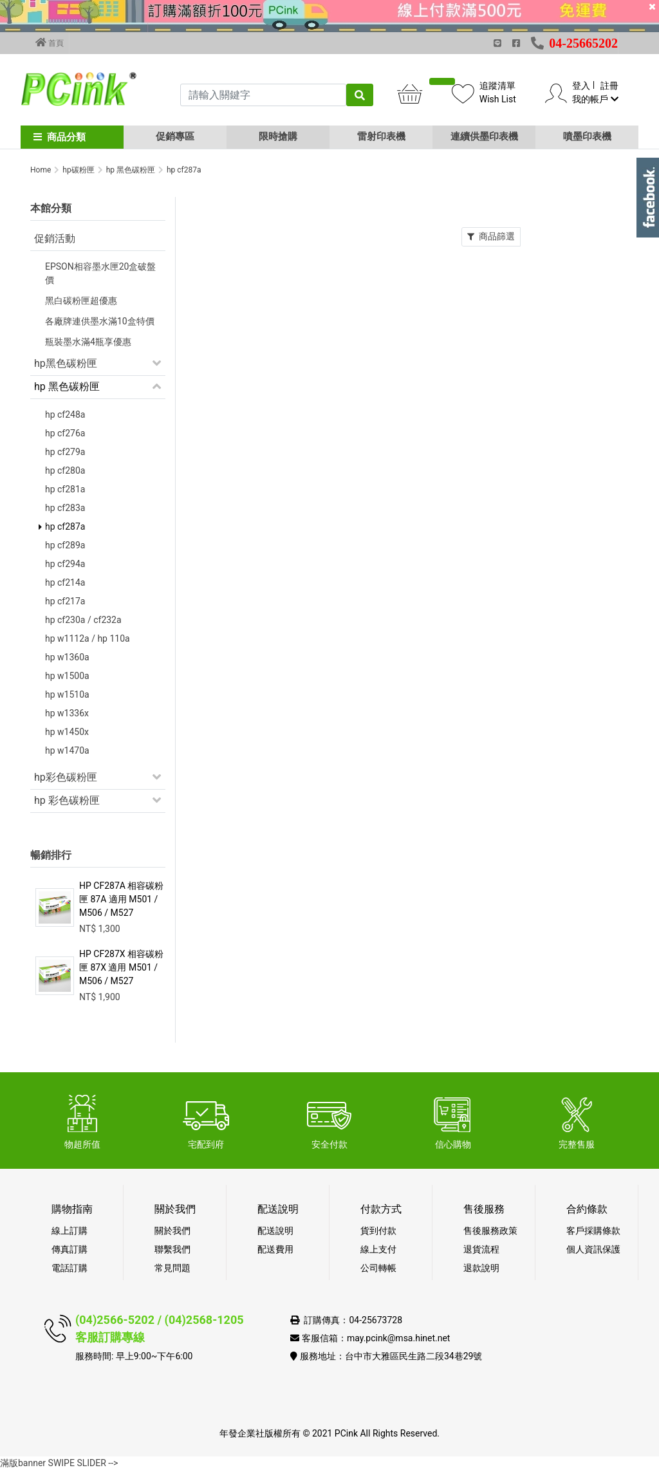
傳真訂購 (69, 1249)
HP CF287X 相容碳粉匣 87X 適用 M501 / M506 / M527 (121, 967)
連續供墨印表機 (484, 136)
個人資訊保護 (593, 1249)
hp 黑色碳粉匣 (67, 386)
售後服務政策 (490, 1230)
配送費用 (275, 1249)
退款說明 (481, 1268)
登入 (581, 85)
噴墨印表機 (587, 136)
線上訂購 (69, 1230)
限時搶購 (278, 136)
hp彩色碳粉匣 (65, 777)
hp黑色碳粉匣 (65, 363)
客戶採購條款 (593, 1230)
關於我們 (172, 1230)
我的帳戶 (595, 99)
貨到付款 (378, 1230)
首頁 (49, 42)
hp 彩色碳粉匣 (67, 800)
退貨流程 (481, 1249)
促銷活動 (54, 238)
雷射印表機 (381, 136)
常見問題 (172, 1268)
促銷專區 (175, 136)
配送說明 (275, 1230)
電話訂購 (69, 1268)
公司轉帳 (378, 1268)
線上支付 (378, 1249)
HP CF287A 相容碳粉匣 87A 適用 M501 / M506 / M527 (121, 899)
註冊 (609, 85)
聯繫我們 (172, 1249)
